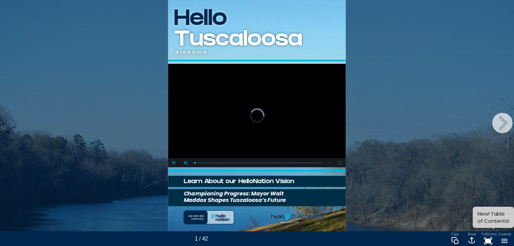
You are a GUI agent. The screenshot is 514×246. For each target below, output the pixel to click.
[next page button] (502, 123)
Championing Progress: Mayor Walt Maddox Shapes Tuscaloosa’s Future (235, 196)
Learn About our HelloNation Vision (239, 182)
